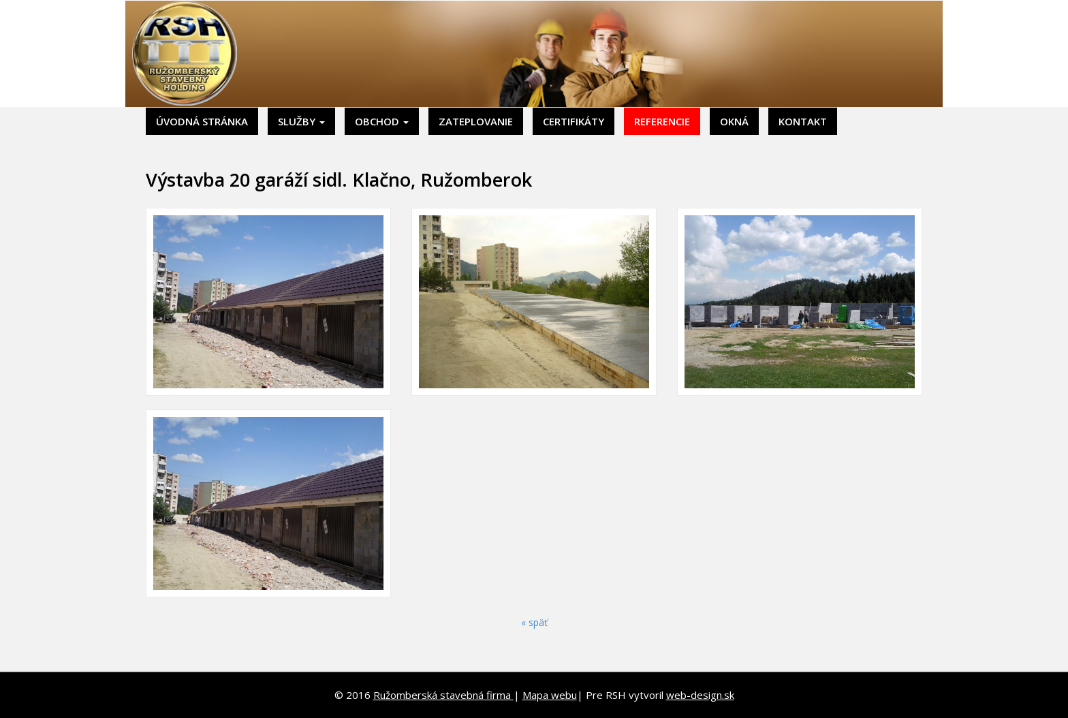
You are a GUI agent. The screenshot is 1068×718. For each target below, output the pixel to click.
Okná (734, 121)
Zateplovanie (476, 121)
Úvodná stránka (202, 121)
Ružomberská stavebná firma (443, 695)
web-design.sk (700, 695)
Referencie (662, 121)
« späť (534, 622)
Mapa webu (549, 695)
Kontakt (803, 121)
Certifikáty (573, 121)
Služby (301, 121)
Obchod (382, 121)
